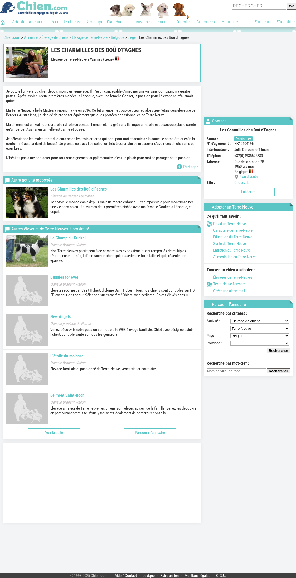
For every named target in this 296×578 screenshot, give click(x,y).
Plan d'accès (249, 176)
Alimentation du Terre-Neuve (231, 256)
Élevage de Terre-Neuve (90, 37)
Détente (183, 22)
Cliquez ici (242, 182)
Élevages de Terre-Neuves (230, 277)
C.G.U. (221, 575)
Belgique (117, 37)
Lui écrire (248, 191)
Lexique (149, 575)
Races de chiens (65, 22)
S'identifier (286, 22)
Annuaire (230, 22)
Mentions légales (197, 575)
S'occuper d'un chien (106, 22)
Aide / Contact (126, 575)
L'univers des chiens (150, 22)
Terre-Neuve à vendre (226, 284)
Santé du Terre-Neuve (226, 243)
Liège (132, 37)
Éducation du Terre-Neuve (229, 237)
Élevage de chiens (55, 37)
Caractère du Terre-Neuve (230, 230)
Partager (187, 166)
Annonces (205, 22)
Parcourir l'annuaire (150, 432)
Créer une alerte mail (226, 290)
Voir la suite (54, 432)
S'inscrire (263, 22)
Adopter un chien (27, 22)
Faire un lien (170, 575)
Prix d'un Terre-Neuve (226, 223)
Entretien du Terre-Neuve (229, 250)
